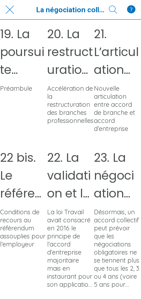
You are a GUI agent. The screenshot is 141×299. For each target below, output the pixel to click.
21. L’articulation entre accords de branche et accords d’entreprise (116, 52)
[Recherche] (113, 9)
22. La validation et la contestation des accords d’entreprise (69, 175)
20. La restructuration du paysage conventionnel (70, 52)
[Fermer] (10, 10)
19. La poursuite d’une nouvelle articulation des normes (23, 52)
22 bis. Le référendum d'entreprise (21, 175)
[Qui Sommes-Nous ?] (131, 9)
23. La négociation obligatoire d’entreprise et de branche (116, 175)
